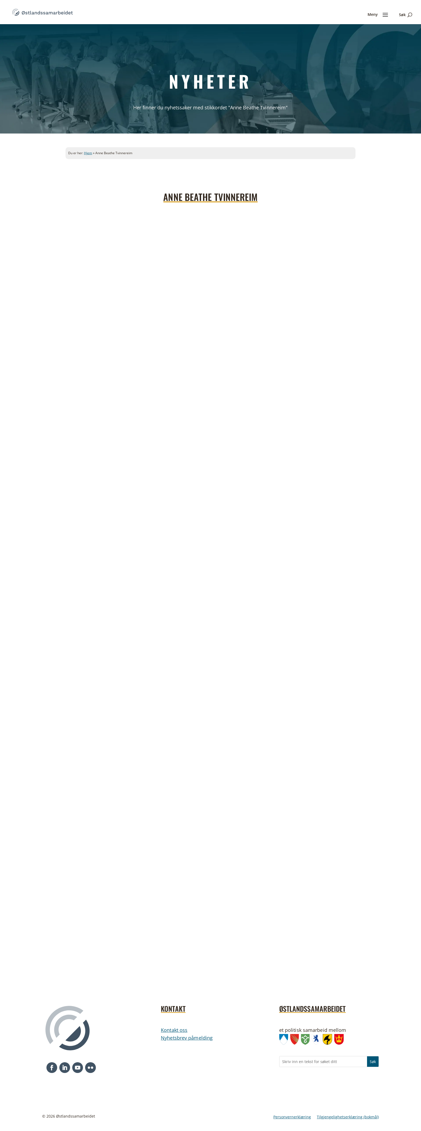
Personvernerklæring (292, 1117)
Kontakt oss (174, 1030)
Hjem (88, 153)
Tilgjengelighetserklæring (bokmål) (348, 1117)
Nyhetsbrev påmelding (187, 1038)
